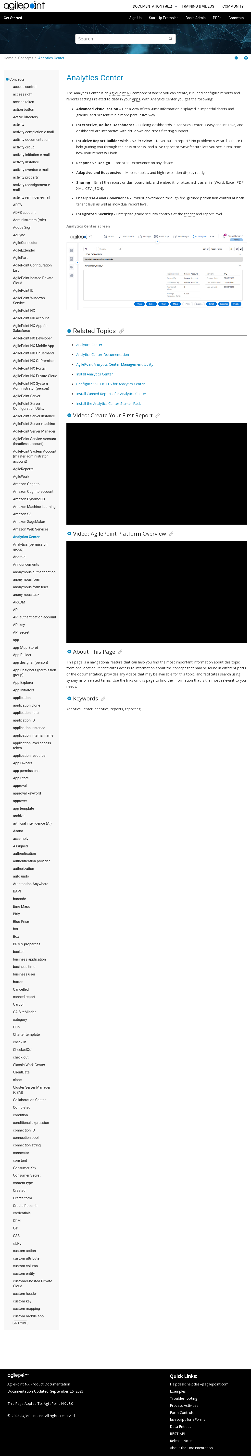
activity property (26, 177)
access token (23, 102)
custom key (22, 1301)
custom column (25, 1266)
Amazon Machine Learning (34, 507)
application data (26, 712)
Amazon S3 (22, 514)
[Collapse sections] (236, 58)
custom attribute (26, 1258)
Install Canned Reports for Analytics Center (111, 393)
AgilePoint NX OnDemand (33, 353)
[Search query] (125, 39)
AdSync (19, 235)
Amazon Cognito (26, 484)
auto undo (21, 876)
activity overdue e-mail (31, 170)
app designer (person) (30, 662)
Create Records (25, 1205)
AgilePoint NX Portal (29, 368)
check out (20, 1057)
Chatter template (26, 1034)
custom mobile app (28, 1316)
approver (20, 801)
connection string (27, 1145)
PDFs (217, 18)
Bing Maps (21, 906)
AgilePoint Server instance (34, 416)
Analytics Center (51, 58)
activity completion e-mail (33, 132)
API (16, 610)
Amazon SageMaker (29, 521)
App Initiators (23, 690)
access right (22, 94)
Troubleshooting (183, 1398)
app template (23, 808)
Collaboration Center (29, 1100)
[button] (7, 79)
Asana (18, 831)
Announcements (26, 564)
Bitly (16, 914)
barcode (19, 899)
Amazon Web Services (31, 529)
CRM (17, 1220)
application (22, 698)
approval (20, 785)
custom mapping (26, 1308)
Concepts (236, 18)
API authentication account (34, 617)
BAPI (17, 891)
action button (23, 109)
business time (24, 966)
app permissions (26, 771)
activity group (24, 147)
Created (19, 1190)
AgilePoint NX (24, 310)
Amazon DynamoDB (29, 499)
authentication (24, 853)
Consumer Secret (26, 1175)
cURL (17, 1243)
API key (19, 625)
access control (25, 86)
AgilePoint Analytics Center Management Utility (114, 364)
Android (19, 557)
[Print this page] (246, 58)
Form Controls (182, 1412)
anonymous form (26, 579)
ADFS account (24, 212)
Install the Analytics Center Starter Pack (108, 403)
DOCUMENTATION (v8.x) (152, 6)
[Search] (171, 39)
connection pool (26, 1137)
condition (20, 1115)
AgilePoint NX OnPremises (34, 361)
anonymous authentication (34, 572)
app (16, 640)
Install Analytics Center (94, 374)
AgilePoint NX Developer (32, 338)
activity (18, 124)
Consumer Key (24, 1168)
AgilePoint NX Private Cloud (35, 376)
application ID (24, 720)
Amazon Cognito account (33, 491)
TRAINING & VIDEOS (198, 6)
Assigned (20, 846)
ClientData (21, 1072)
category (20, 1019)
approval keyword (27, 793)
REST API (177, 1433)
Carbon (19, 1004)
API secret (21, 632)
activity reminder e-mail (31, 197)
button (18, 982)
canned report (24, 997)
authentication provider (31, 861)
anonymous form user (30, 587)
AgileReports (23, 469)
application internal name (33, 735)
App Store (21, 778)
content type (23, 1183)
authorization (23, 868)
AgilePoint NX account (31, 318)
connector (21, 1153)
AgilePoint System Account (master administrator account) (34, 456)
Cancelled (21, 989)
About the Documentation (191, 1447)
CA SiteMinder (24, 1012)
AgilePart (20, 257)
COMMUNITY (233, 6)
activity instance (26, 162)
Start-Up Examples (163, 18)
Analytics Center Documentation (102, 354)
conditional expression (31, 1122)
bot (15, 929)
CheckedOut (22, 1049)
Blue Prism (21, 921)
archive (19, 816)
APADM (19, 602)
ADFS (17, 205)
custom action (24, 1251)
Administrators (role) (29, 220)
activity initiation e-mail (31, 155)
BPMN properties (26, 944)
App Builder (22, 655)
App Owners (22, 763)
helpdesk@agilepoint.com (207, 1384)
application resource (29, 755)
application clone (26, 705)
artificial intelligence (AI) (32, 823)
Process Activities (184, 1405)
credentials (22, 1213)
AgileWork (21, 476)
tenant (189, 213)
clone (17, 1080)
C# (15, 1228)
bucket (18, 952)
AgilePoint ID (23, 290)
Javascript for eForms (187, 1419)
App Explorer (23, 682)
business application (29, 959)
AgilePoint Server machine (34, 423)
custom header (25, 1293)
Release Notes (181, 1440)
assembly (20, 838)
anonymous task (26, 594)
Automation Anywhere (30, 884)
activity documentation (31, 139)
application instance (29, 728)
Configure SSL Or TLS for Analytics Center (110, 383)
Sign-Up (135, 18)
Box (16, 936)
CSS (16, 1236)
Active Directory (25, 117)
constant (20, 1160)
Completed (21, 1107)
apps (136, 98)
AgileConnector (25, 243)
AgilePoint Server (26, 396)
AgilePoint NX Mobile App (33, 346)
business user (24, 974)
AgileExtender (24, 250)
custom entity (24, 1273)
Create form (22, 1198)
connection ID (24, 1130)
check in (19, 1042)
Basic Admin (196, 18)
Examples (178, 1391)
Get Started (13, 18)
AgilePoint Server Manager (34, 431)
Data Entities (180, 1426)
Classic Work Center (29, 1065)
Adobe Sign (22, 227)
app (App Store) (25, 647)
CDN (16, 1027)
